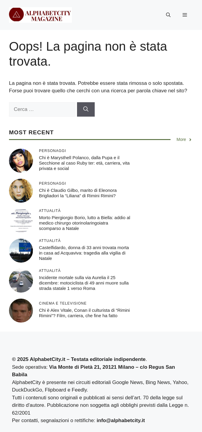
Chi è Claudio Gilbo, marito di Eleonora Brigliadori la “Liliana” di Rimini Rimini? (78, 193)
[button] (168, 15)
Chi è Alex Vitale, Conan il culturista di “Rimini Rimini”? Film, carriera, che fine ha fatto (84, 313)
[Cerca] (86, 109)
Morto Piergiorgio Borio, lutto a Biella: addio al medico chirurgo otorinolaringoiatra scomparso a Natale (84, 223)
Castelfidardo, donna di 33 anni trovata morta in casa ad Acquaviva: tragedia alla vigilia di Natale (84, 253)
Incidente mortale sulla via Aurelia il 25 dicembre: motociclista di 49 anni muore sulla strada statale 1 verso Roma (84, 283)
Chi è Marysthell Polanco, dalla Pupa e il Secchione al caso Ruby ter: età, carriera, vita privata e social (84, 163)
